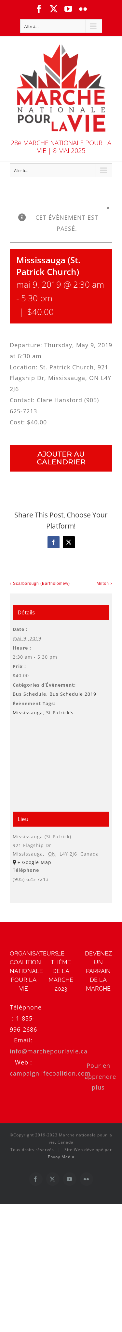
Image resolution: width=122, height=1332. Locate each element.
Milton (103, 584)
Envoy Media (61, 1157)
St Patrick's (60, 712)
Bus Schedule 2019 (72, 694)
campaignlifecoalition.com (50, 1073)
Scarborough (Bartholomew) (41, 584)
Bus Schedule (29, 694)
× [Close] (108, 208)
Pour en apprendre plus (100, 1077)
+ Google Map (34, 862)
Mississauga (28, 712)
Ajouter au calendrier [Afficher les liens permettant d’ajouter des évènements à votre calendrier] (61, 458)
